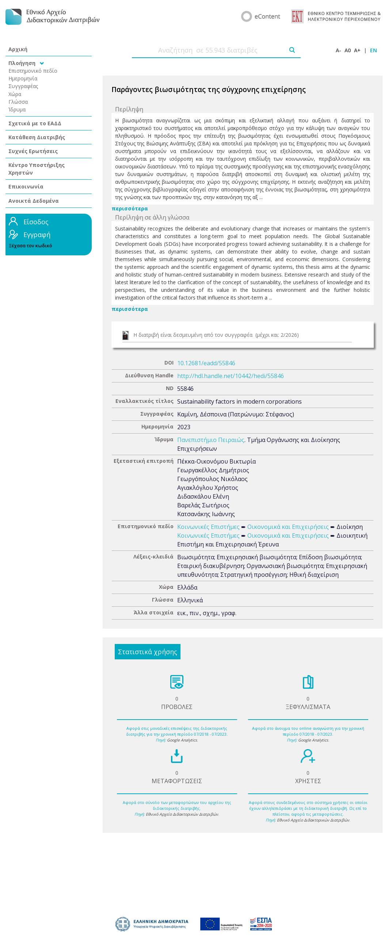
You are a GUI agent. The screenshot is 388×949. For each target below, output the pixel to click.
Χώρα (14, 94)
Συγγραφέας (23, 86)
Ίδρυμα (17, 109)
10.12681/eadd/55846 (206, 363)
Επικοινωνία (25, 186)
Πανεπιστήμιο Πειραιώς (210, 440)
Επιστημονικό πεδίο (32, 70)
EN (373, 50)
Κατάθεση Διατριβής (36, 137)
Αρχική (17, 49)
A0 (348, 50)
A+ (357, 50)
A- (338, 50)
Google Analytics (182, 740)
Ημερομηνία (22, 78)
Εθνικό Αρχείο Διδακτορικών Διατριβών (182, 814)
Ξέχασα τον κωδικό (30, 246)
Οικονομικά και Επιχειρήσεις (288, 527)
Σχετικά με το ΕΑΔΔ (34, 123)
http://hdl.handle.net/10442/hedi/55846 (230, 376)
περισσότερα (129, 208)
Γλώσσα (18, 101)
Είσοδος (36, 221)
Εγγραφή (36, 234)
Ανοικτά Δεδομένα (33, 200)
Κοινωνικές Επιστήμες (208, 527)
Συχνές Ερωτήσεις (33, 151)
